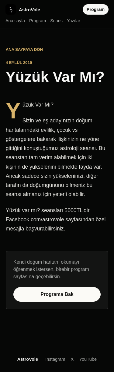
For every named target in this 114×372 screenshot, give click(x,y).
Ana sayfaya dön (24, 49)
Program (37, 20)
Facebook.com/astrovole (35, 219)
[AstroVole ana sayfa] (22, 9)
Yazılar (73, 20)
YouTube (88, 359)
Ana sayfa (15, 20)
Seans (56, 20)
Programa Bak (57, 294)
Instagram (55, 359)
